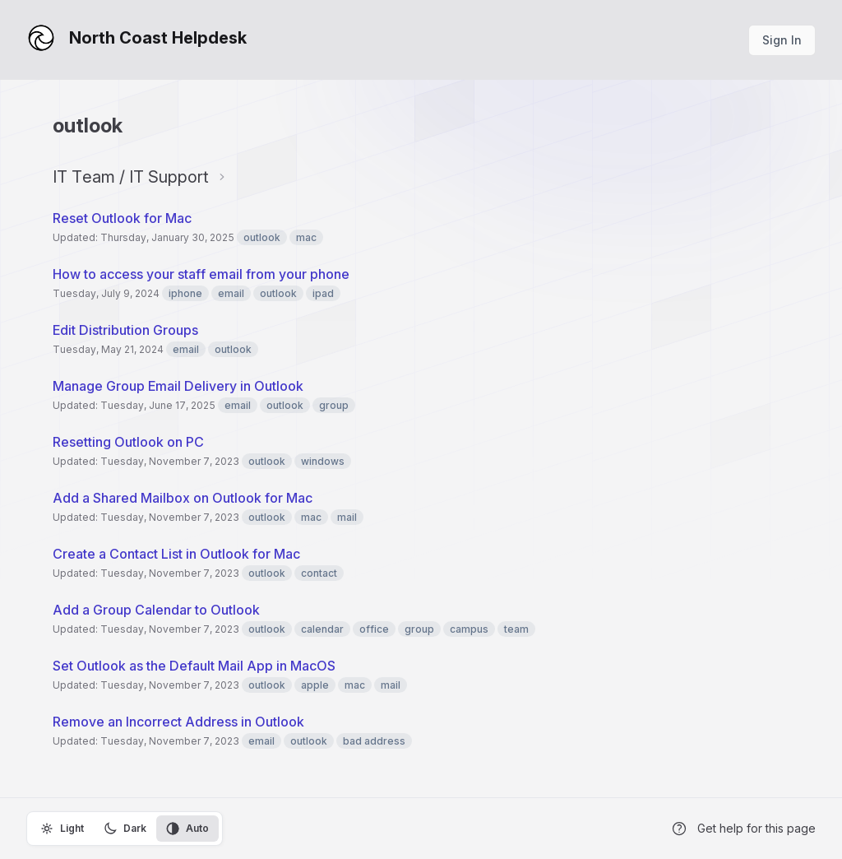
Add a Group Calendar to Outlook (156, 609)
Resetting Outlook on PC (128, 442)
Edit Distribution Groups (125, 330)
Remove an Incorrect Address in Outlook (178, 721)
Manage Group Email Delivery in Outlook (178, 386)
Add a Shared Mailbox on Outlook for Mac (182, 498)
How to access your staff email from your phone (201, 274)
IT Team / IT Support (131, 177)
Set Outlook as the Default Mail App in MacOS (194, 665)
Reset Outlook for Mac (122, 218)
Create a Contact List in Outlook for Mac (176, 554)
